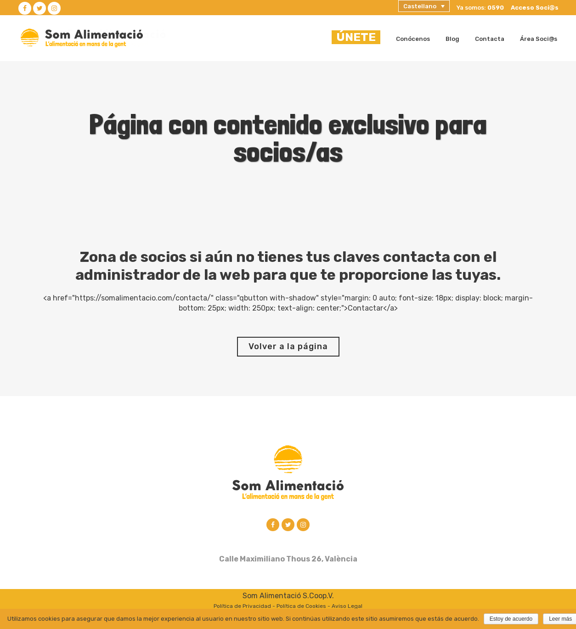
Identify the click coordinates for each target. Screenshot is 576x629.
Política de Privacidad (242, 607)
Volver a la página (288, 346)
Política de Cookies (301, 607)
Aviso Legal (347, 607)
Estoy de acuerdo (511, 619)
